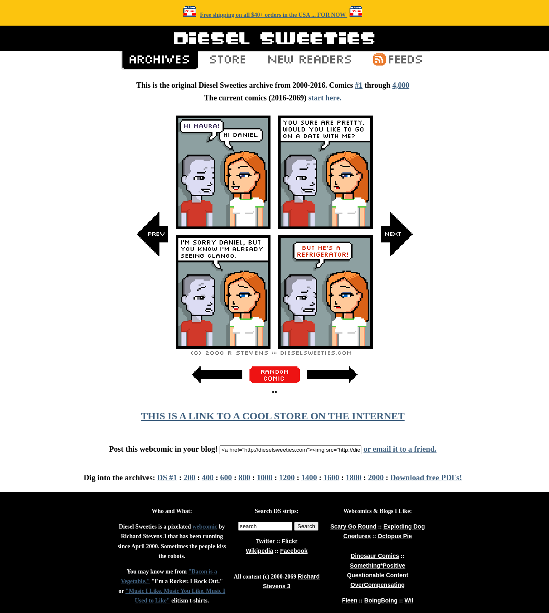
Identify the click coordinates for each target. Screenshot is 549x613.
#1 (359, 85)
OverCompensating (377, 584)
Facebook (294, 550)
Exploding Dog (404, 526)
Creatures (357, 536)
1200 (286, 477)
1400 (309, 477)
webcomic (204, 527)
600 (226, 477)
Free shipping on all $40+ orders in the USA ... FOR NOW (273, 15)
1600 (331, 477)
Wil (408, 600)
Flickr (289, 541)
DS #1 (167, 477)
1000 (264, 477)
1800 (353, 477)
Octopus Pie (395, 536)
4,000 (400, 85)
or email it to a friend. (400, 449)
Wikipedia (259, 550)
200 (189, 477)
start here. (325, 98)
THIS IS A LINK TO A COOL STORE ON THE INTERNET (272, 415)
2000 (376, 477)
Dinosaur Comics (375, 555)
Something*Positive (377, 565)
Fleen (350, 600)
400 (208, 477)
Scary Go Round (353, 526)
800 (244, 477)
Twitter (265, 541)
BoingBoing (381, 600)
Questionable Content (377, 575)
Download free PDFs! (426, 477)
